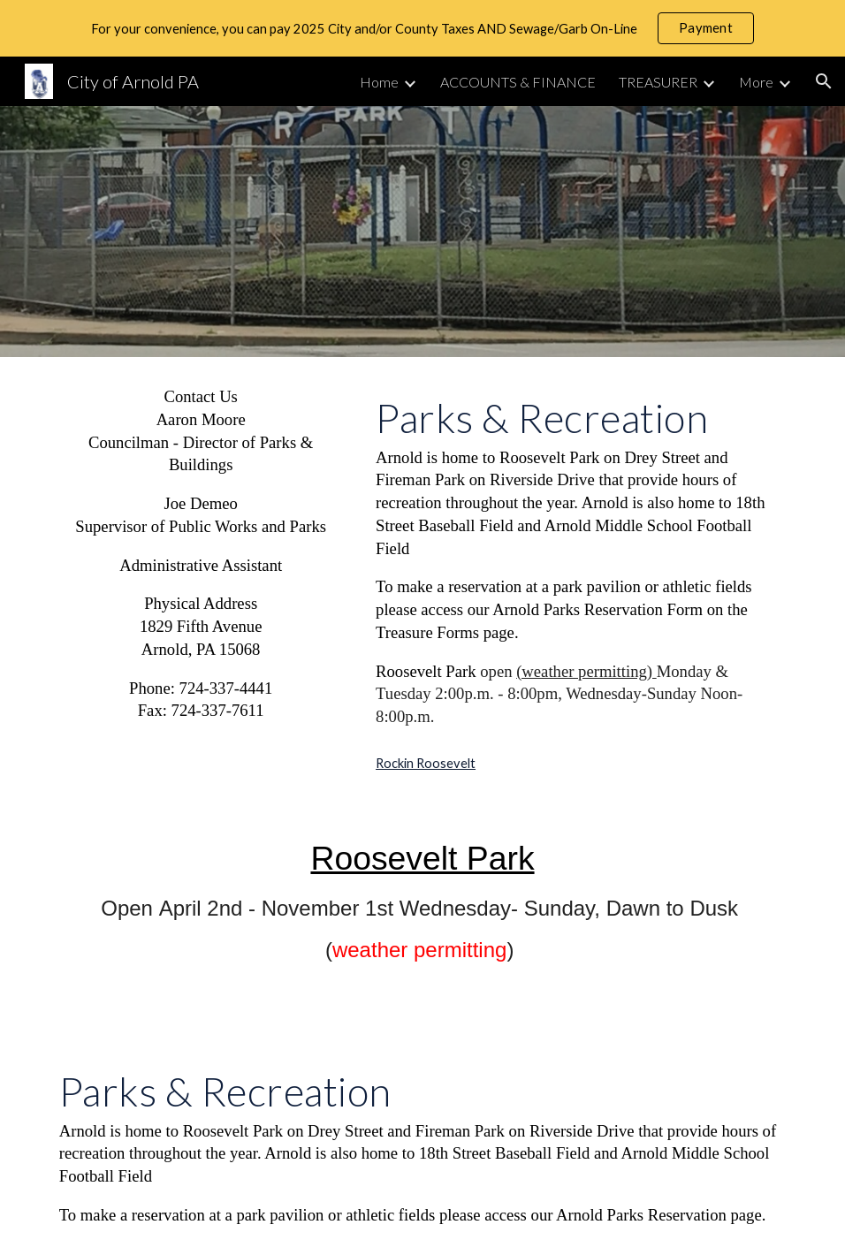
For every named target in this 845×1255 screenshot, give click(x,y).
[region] (422, 28)
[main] (201, 553)
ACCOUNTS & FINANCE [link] (518, 81)
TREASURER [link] (658, 81)
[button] (824, 81)
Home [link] (379, 81)
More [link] (756, 81)
